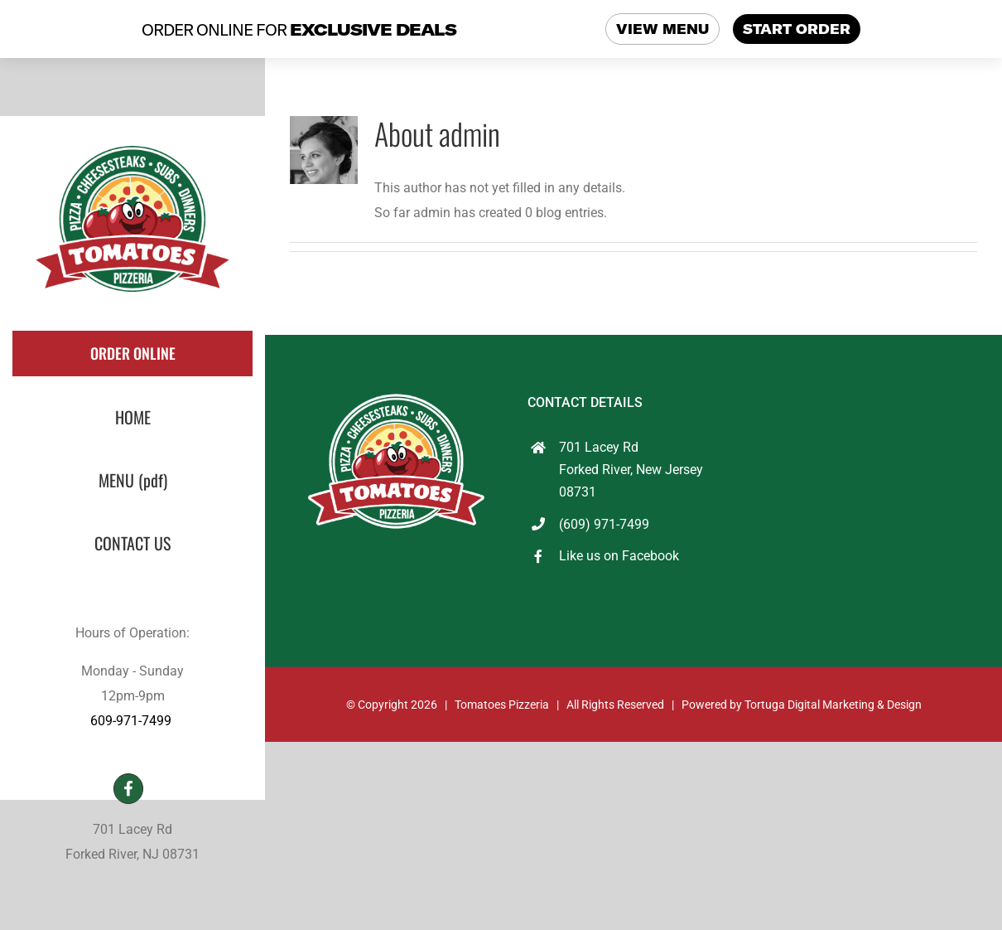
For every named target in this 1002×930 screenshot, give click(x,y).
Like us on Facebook (619, 556)
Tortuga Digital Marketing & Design (833, 704)
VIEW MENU (662, 29)
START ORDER (796, 29)
